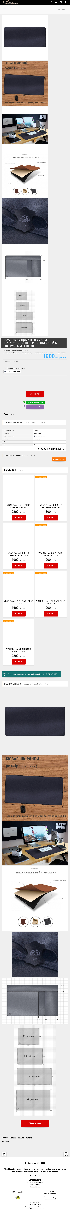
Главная (4, 1155)
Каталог (5, 1137)
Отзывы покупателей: (51, 449)
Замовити (35, 393)
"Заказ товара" (50, 1199)
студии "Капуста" (50, 1194)
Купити (18, 517)
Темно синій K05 (12, 371)
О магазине (35, 1184)
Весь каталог (35, 1187)
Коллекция (14, 470)
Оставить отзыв (59, 459)
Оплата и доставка (35, 1182)
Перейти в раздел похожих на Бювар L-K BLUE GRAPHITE (32, 674)
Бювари (13, 1137)
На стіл (5, 1141)
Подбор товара (35, 1180)
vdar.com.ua (31, 1163)
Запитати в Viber (35, 407)
